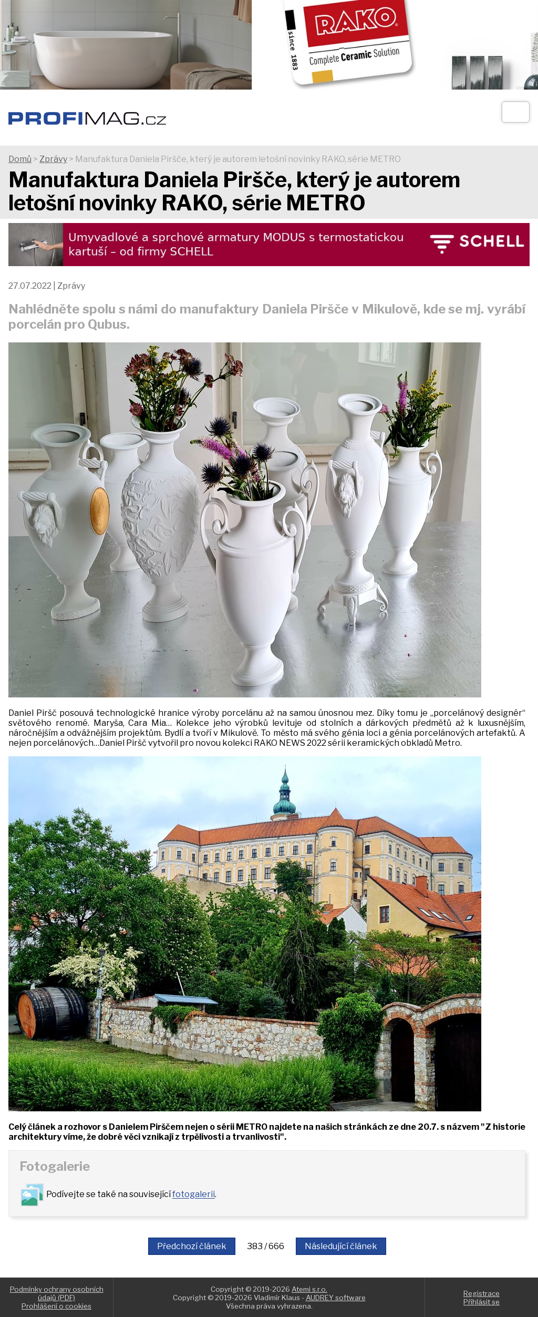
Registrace (481, 1293)
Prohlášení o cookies (56, 1306)
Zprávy (53, 159)
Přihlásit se (481, 1302)
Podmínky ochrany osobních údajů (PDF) (57, 1293)
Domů (20, 159)
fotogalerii (193, 1195)
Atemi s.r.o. (309, 1289)
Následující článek (341, 1246)
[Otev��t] (516, 112)
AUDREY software (336, 1297)
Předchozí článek (191, 1246)
